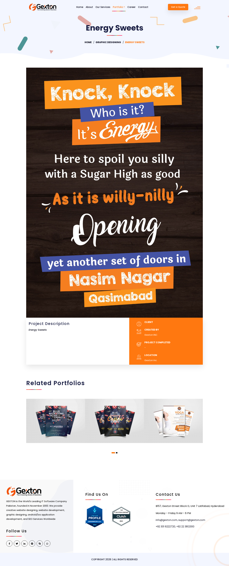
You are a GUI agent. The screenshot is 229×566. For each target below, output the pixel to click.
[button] (113, 452)
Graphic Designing (108, 42)
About (89, 7)
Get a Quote (178, 7)
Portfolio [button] (118, 7)
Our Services (102, 7)
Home (79, 7)
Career (131, 7)
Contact (143, 7)
